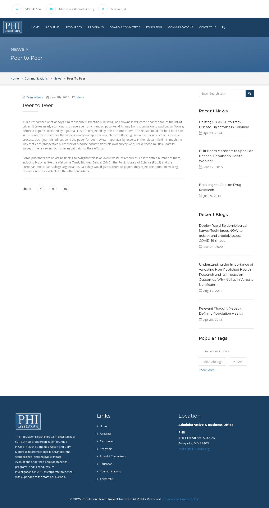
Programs (96, 27)
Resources (73, 27)
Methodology (212, 362)
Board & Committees (125, 27)
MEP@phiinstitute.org (194, 448)
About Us (52, 27)
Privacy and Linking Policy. (181, 499)
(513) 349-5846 (33, 9)
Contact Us (207, 27)
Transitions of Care (216, 351)
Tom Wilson (34, 97)
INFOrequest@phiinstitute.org (76, 9)
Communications (180, 27)
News (57, 78)
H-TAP (237, 362)
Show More (207, 370)
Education (154, 27)
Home (35, 27)
